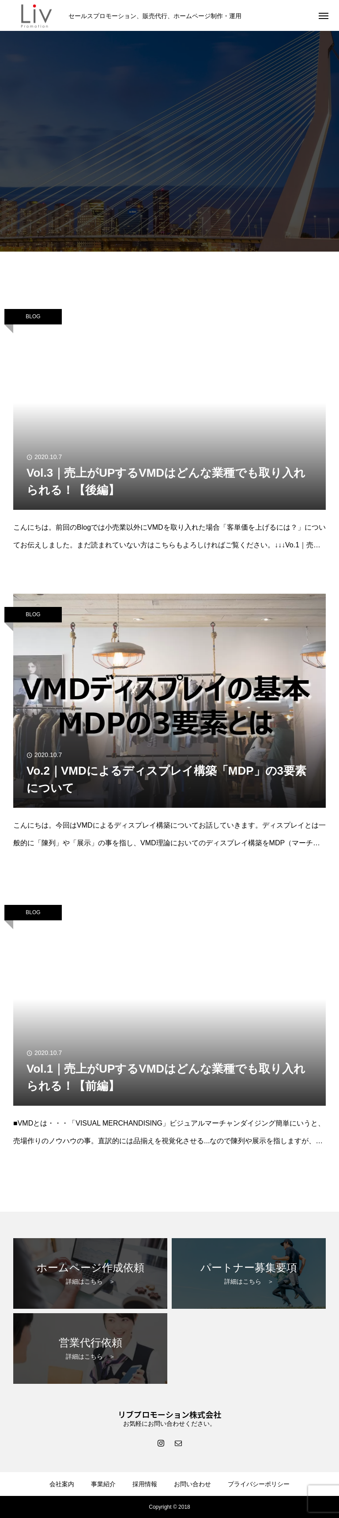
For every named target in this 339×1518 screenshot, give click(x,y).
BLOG (33, 316)
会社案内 (61, 1484)
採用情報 (144, 1484)
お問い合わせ (192, 1484)
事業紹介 (103, 1484)
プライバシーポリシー (259, 1484)
